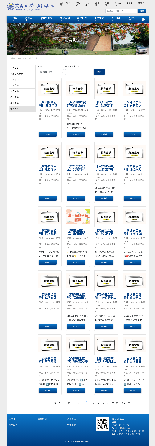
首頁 (13, 58)
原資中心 (129, 4)
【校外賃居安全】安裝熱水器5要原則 (134, 105)
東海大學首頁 (65, 4)
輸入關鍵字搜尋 (72, 66)
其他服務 (131, 19)
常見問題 (42, 419)
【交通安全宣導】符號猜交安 (77, 360)
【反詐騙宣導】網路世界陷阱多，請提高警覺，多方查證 (105, 363)
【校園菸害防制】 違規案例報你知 (49, 105)
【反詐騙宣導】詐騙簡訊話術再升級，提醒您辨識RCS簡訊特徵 (77, 107)
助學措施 (82, 18)
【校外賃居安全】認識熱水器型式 (105, 105)
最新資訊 (28, 19)
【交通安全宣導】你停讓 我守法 (134, 233)
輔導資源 (65, 18)
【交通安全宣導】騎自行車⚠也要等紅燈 (105, 233)
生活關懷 (99, 18)
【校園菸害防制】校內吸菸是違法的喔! (49, 233)
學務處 (78, 4)
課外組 (97, 4)
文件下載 (71, 425)
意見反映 (13, 425)
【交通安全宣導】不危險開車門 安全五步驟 (49, 361)
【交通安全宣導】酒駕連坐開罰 (134, 297)
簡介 (14, 18)
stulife (120, 428)
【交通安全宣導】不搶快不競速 (105, 297)
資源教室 (141, 4)
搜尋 (99, 72)
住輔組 (107, 4)
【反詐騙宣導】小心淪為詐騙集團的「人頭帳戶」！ (105, 171)
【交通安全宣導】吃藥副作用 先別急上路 (77, 297)
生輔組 (87, 4)
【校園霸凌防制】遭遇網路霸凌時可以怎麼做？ (134, 171)
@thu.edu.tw (128, 428)
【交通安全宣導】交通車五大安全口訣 (134, 361)
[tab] (22, 68)
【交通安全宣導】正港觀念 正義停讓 (49, 297)
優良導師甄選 (46, 19)
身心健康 (116, 18)
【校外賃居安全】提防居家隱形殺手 (49, 169)
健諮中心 (118, 4)
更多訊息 (48, 134)
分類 (40, 66)
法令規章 (71, 419)
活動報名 (13, 419)
